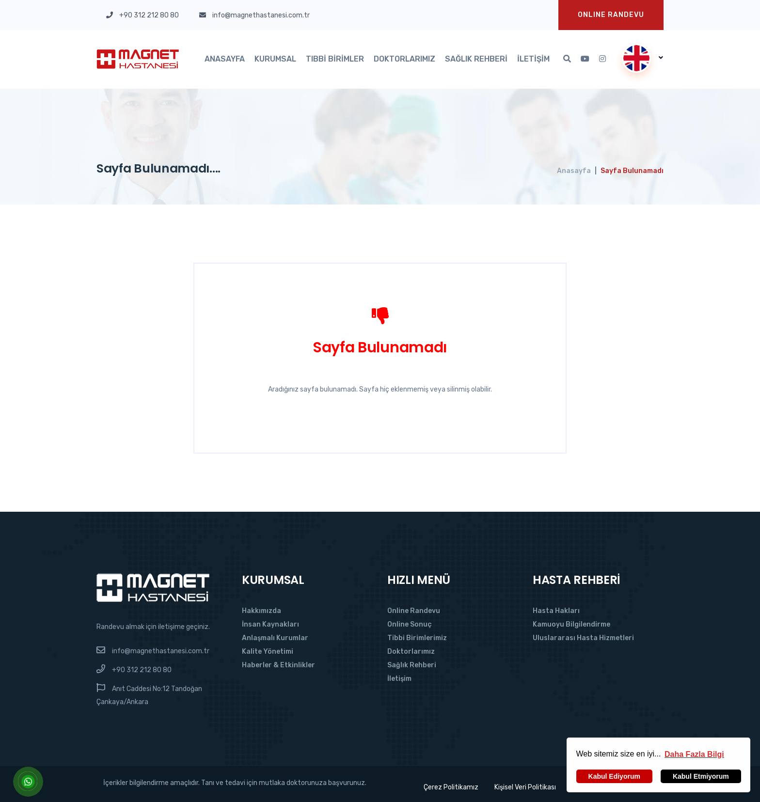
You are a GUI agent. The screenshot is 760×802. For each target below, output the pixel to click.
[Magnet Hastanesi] (152, 587)
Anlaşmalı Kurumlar (275, 638)
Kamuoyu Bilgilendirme (571, 624)
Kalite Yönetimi (267, 651)
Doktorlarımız (404, 58)
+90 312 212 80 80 (142, 670)
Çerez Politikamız (450, 787)
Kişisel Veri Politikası (525, 787)
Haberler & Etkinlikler (278, 665)
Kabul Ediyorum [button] (614, 776)
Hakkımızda (261, 611)
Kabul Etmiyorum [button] (701, 776)
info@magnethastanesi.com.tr (160, 651)
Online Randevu (413, 611)
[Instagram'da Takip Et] (602, 59)
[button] (694, 754)
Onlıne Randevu (611, 15)
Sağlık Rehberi (476, 58)
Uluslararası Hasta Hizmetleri (583, 638)
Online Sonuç (409, 624)
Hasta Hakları (556, 611)
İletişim (533, 58)
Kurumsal (275, 58)
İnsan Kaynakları (270, 624)
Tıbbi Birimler (335, 58)
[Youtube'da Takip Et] (585, 59)
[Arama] (567, 59)
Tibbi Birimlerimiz (417, 638)
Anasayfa (225, 58)
